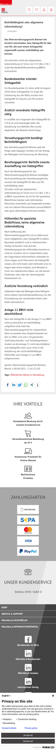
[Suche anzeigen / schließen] (29, 10)
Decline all (28, 741)
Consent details (9, 728)
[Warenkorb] (51, 10)
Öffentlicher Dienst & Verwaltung (27, 374)
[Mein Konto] (44, 10)
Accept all (28, 735)
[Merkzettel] (37, 10)
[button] (7, 385)
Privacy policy (31, 728)
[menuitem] (4, 10)
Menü (4, 10)
